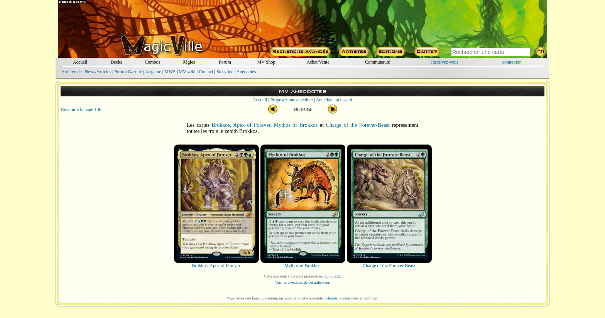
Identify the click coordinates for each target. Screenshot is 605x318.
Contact (206, 71)
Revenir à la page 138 (81, 109)
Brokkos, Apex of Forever (240, 125)
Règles (189, 62)
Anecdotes (246, 71)
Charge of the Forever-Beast (358, 125)
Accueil (80, 62)
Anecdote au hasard (334, 100)
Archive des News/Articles (86, 71)
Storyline (224, 71)
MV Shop (266, 62)
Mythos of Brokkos (296, 125)
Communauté (377, 62)
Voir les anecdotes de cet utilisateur (302, 282)
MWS (170, 71)
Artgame (153, 71)
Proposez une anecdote (291, 100)
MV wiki (187, 71)
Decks (116, 62)
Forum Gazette (128, 71)
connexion (512, 62)
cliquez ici (334, 298)
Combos (152, 62)
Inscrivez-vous (444, 62)
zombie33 (332, 276)
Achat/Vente (317, 62)
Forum (225, 62)
